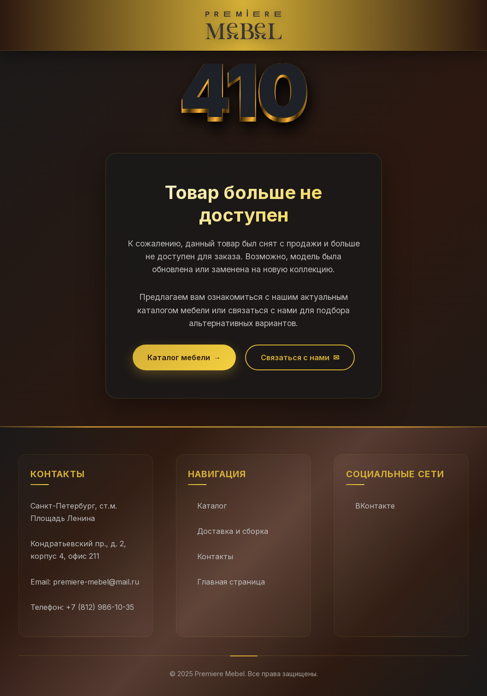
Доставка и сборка (232, 531)
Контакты (215, 556)
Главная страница (231, 581)
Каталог (212, 505)
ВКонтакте (375, 505)
